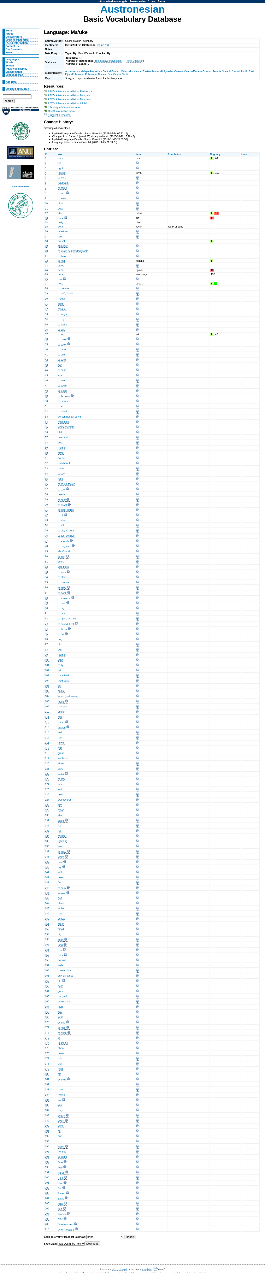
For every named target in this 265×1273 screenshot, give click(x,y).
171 (47, 1027)
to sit (60, 406)
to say (61, 473)
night (60, 1006)
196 (47, 1156)
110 (47, 711)
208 (47, 1219)
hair (60, 279)
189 (47, 1120)
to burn (62, 888)
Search (10, 65)
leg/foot (62, 172)
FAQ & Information (17, 43)
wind (60, 846)
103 (47, 675)
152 (47, 929)
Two (60, 1167)
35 (46, 324)
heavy (61, 877)
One (60, 1162)
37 (46, 334)
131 (47, 820)
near (60, 1068)
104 (47, 680)
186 (47, 1105)
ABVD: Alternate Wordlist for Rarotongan (70, 91)
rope (60, 478)
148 (47, 908)
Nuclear (102, 74)
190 (47, 1125)
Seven (61, 1193)
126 (47, 794)
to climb (62, 1033)
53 (46, 416)
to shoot (62, 505)
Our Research (14, 49)
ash (60, 898)
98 (46, 649)
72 (46, 515)
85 (46, 582)
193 (47, 1141)
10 (46, 203)
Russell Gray (147, 1269)
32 (46, 309)
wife (60, 442)
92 (46, 618)
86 (46, 587)
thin (60, 950)
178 (47, 1063)
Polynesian (91, 74)
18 (46, 241)
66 (46, 484)
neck (60, 274)
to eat (61, 334)
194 (47, 1146)
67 (46, 489)
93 (46, 623)
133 (47, 830)
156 (47, 949)
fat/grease (63, 680)
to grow (62, 588)
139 (47, 861)
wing (60, 660)
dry (59, 867)
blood (61, 265)
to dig (61, 608)
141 (47, 872)
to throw (62, 629)
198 (47, 1167)
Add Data (11, 82)
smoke (61, 893)
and (60, 1136)
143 (47, 882)
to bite (61, 354)
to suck (62, 359)
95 (46, 634)
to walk (62, 177)
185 (47, 1099)
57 (46, 437)
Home (9, 30)
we (59, 1100)
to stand (62, 411)
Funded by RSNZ (20, 186)
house (61, 458)
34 (46, 319)
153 (47, 934)
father (61, 453)
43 (46, 365)
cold (60, 862)
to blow (62, 851)
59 (46, 447)
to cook (62, 344)
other (61, 1125)
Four (60, 1178)
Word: (61, 154)
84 (46, 577)
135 (47, 841)
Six (59, 1188)
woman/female (66, 427)
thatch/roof (64, 463)
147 (47, 903)
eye (60, 375)
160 (47, 970)
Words (9, 62)
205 (47, 1203)
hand (61, 158)
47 (46, 385)
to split (61, 556)
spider (61, 711)
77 (46, 541)
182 (47, 1084)
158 (47, 960)
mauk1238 (103, 45)
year (60, 1017)
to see (61, 380)
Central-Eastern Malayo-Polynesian (122, 71)
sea (60, 784)
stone (61, 763)
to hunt (62, 500)
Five (60, 1183)
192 (47, 1136)
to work (62, 572)
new (60, 986)
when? (61, 1022)
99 (46, 654)
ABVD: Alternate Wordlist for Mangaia (69, 95)
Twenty (62, 1214)
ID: (46, 154)
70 (46, 504)
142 (47, 877)
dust (60, 208)
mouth (61, 298)
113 (47, 727)
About (9, 33)
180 (47, 1074)
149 (47, 913)
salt (60, 789)
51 (46, 406)
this (60, 1058)
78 (46, 546)
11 (46, 208)
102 (47, 670)
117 (47, 748)
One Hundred (65, 1224)
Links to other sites (17, 40)
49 (46, 396)
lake (60, 794)
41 (46, 354)
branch (62, 727)
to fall (61, 634)
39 (46, 344)
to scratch (63, 541)
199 (47, 1172)
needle (62, 494)
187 (47, 1110)
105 (47, 685)
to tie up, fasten (66, 484)
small (61, 929)
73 (46, 520)
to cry (61, 319)
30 (46, 298)
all (59, 1131)
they (60, 1110)
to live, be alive (66, 535)
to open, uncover (67, 618)
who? (61, 1121)
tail (59, 685)
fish (60, 716)
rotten (61, 722)
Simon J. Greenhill (119, 1269)
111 (47, 716)
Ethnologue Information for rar (65, 107)
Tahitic (125, 74)
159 (47, 965)
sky (60, 804)
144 (47, 887)
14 (46, 222)
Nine (60, 1203)
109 (47, 706)
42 (46, 359)
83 (46, 572)
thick (60, 955)
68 (46, 494)
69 (46, 499)
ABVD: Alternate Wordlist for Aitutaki (68, 103)
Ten (60, 1209)
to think (62, 256)
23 (46, 265)
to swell (62, 593)
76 (46, 535)
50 (46, 401)
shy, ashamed (65, 975)
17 (46, 236)
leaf (60, 732)
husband (63, 437)
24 (46, 270)
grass (61, 753)
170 (47, 1022)
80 (46, 556)
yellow (61, 918)
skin (60, 213)
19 (46, 245)
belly (60, 222)
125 (47, 789)
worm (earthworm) (68, 696)
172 (47, 1032)
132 (47, 825)
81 (46, 561)
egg (60, 649)
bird (60, 644)
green (61, 924)
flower (61, 742)
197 (47, 1162)
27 (46, 283)
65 (46, 478)
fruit (60, 748)
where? (62, 1079)
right (60, 168)
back (60, 218)
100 (47, 660)
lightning (62, 841)
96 (46, 639)
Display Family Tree (17, 89)
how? (61, 1146)
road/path (63, 182)
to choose (63, 582)
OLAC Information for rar (62, 111)
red (60, 913)
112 (47, 722)
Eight (61, 1198)
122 (47, 773)
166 (47, 1001)
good (61, 991)
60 (46, 453)
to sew (61, 489)
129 (47, 810)
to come (62, 188)
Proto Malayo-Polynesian (108, 60)
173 (47, 1037)
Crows (151, 1)
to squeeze (64, 598)
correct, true (64, 1001)
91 (46, 613)
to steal (62, 520)
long (60, 945)
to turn (61, 193)
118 (47, 753)
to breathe (63, 288)
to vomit (62, 324)
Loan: (244, 154)
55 (46, 427)
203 (47, 1193)
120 (47, 763)
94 (46, 628)
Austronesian (138, 1)
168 (47, 1011)
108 (47, 701)
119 (47, 758)
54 (46, 421)
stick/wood (64, 551)
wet (60, 872)
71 (46, 509)
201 (47, 1182)
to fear (61, 260)
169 (47, 1017)
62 (46, 463)
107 (47, 696)
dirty (60, 203)
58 (46, 442)
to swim (62, 198)
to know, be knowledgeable (73, 251)
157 (47, 955)
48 (46, 390)
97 (46, 644)
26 (46, 279)
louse (61, 701)
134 (47, 836)
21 (46, 256)
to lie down (64, 396)
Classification (14, 71)
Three (61, 1172)
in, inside (63, 1043)
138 (47, 856)
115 (47, 737)
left (59, 163)
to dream (63, 401)
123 (47, 779)
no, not (62, 1151)
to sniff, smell (65, 293)
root (60, 737)
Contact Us (12, 46)
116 (47, 742)
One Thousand (66, 1229)
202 (47, 1187)
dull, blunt (63, 566)
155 (47, 944)
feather (62, 654)
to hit (60, 515)
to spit (61, 329)
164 (47, 991)
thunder (62, 836)
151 (47, 924)
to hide (62, 1027)
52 (46, 411)
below (61, 1053)
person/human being (69, 416)
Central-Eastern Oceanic (198, 71)
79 (46, 551)
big (59, 934)
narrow (62, 960)
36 (46, 329)
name (61, 468)
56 (46, 432)
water (61, 774)
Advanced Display (16, 68)
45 (46, 375)
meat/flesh (64, 675)
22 (46, 260)
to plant (62, 577)
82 (46, 566)
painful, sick (64, 970)
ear (60, 365)
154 (47, 939)
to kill (61, 525)
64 (46, 473)
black (61, 903)
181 (47, 1079)
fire (59, 882)
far (59, 1074)
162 (47, 980)
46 (46, 380)
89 (46, 603)
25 (46, 274)
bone (61, 226)
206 (47, 1208)
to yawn (62, 385)
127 (47, 799)
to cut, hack (64, 546)
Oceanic (178, 71)
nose (60, 283)
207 (47, 1213)
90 (46, 608)
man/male (63, 421)
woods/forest (65, 799)
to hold (62, 603)
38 (46, 339)
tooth (61, 303)
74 (46, 525)
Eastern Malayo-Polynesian (158, 71)
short (61, 939)
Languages (12, 59)
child (60, 432)
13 (46, 218)
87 (46, 592)
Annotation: (175, 154)
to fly (60, 665)
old (59, 981)
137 (47, 851)
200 (47, 1177)
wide (60, 965)
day (60, 1011)
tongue (62, 309)
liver (60, 236)
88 (46, 597)
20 (46, 251)
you (60, 1105)
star (60, 815)
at (59, 1037)
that (60, 1063)
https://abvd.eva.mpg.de (113, 1)
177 (47, 1058)
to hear (62, 370)
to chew (62, 339)
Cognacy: (215, 154)
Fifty (60, 1219)
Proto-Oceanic (134, 60)
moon (61, 810)
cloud (61, 820)
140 (47, 867)
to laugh (62, 314)
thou (60, 1089)
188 (47, 1115)
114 (47, 732)
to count (62, 1156)
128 (47, 804)
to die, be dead (66, 530)
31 (46, 303)
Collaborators (14, 36)
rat (59, 670)
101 (47, 665)
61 (46, 458)
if (58, 1141)
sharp (61, 561)
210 (47, 1229)
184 (47, 1094)
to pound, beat (66, 624)
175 (47, 1048)
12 (46, 213)
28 (46, 288)
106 (47, 691)
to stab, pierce (66, 509)
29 (46, 293)
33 (46, 314)
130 (47, 815)
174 (47, 1043)
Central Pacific (240, 71)
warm (61, 857)
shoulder (63, 245)
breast (61, 241)
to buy (61, 613)
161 (47, 975)
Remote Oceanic (221, 71)
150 (47, 918)
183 (47, 1089)
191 (47, 1131)
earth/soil (63, 758)
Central (117, 74)
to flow (61, 779)
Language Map (14, 74)
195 (47, 1151)
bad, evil (62, 996)
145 (47, 892)
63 (46, 468)
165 (47, 996)
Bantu (161, 1)
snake (61, 691)
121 (47, 768)
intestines (63, 231)
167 (47, 1006)
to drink (62, 349)
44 (46, 370)
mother (62, 447)
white (61, 908)
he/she (62, 1094)
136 (47, 846)
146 (47, 898)
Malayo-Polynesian (91, 71)
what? (61, 1115)
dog (60, 639)
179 (47, 1068)
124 (47, 784)
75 (46, 530)
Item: (139, 154)
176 (47, 1053)
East (109, 74)
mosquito (63, 706)
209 (47, 1224)
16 (46, 231)
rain (60, 830)
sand (60, 768)
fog (59, 825)
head (61, 270)
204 (47, 1198)
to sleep (62, 390)
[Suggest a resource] (59, 115)
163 (47, 986)
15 (46, 226)
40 (46, 349)
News (9, 52)
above (61, 1048)
